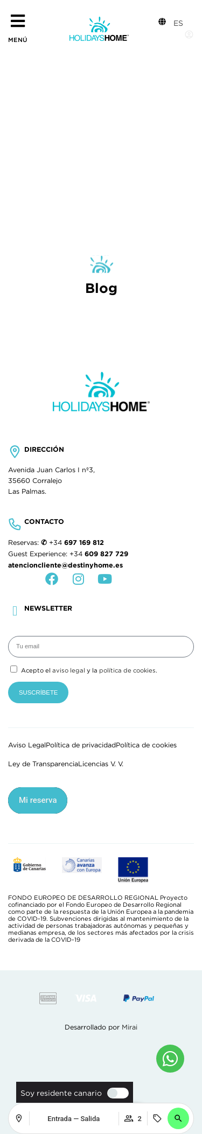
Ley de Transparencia (43, 764)
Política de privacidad (81, 745)
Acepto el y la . (89, 670)
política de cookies (127, 670)
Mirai (129, 1027)
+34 (76, 543)
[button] (178, 1118)
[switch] (115, 1093)
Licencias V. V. (100, 764)
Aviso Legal (27, 745)
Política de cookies (146, 745)
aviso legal (68, 670)
